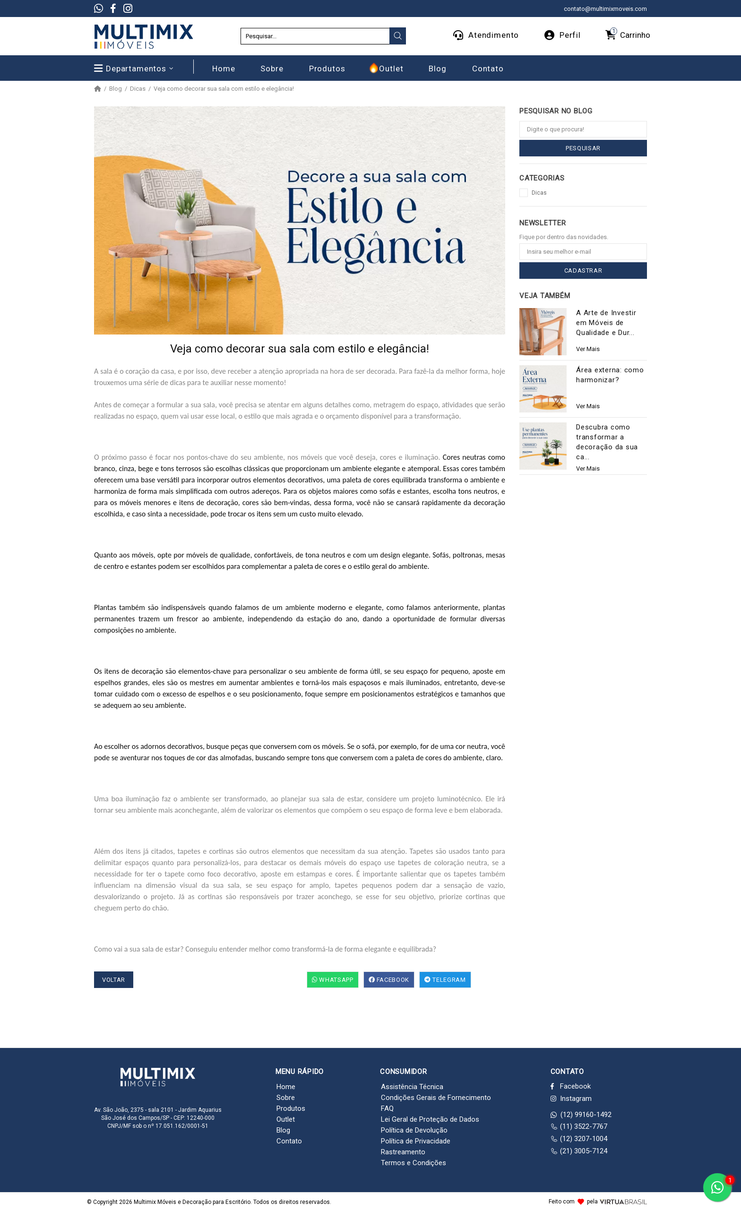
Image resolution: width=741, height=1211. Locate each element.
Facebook (389, 979)
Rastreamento (403, 1152)
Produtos (290, 1108)
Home (285, 1086)
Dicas (138, 89)
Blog (115, 89)
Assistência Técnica (412, 1086)
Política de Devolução (414, 1130)
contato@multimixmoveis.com (605, 8)
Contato (289, 1141)
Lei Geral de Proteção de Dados (430, 1119)
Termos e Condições (413, 1163)
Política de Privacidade (415, 1141)
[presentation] (398, 36)
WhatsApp (332, 979)
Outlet (285, 1119)
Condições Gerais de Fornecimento (436, 1097)
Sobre (285, 1097)
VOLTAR (113, 979)
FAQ (387, 1108)
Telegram (445, 979)
